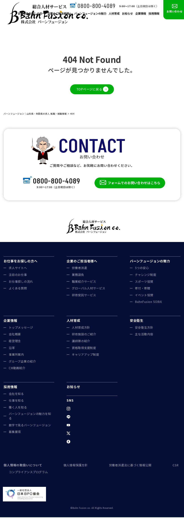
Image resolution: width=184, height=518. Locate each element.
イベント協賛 (144, 296)
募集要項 (15, 432)
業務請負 (78, 275)
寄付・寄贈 (142, 289)
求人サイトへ (18, 268)
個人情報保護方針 (74, 466)
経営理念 (15, 341)
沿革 (12, 348)
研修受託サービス (84, 296)
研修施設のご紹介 (84, 335)
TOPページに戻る (89, 89)
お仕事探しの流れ (21, 282)
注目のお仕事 (18, 275)
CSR (176, 466)
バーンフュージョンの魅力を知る (30, 416)
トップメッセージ (21, 328)
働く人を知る (18, 408)
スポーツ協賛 (144, 282)
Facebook (79, 442)
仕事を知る (16, 401)
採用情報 (154, 15)
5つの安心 (142, 268)
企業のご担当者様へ (59, 15)
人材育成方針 (81, 328)
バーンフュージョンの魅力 (89, 15)
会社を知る (16, 394)
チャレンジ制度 (145, 275)
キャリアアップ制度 (85, 355)
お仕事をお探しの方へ (31, 15)
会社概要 (15, 335)
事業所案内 (16, 355)
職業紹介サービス (84, 282)
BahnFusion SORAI (148, 302)
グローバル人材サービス (88, 289)
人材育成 (113, 15)
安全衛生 (137, 321)
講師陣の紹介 (81, 341)
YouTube (78, 426)
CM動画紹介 (17, 368)
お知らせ (126, 15)
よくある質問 (18, 289)
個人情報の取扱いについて (22, 466)
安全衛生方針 (144, 328)
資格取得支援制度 (84, 348)
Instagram (79, 409)
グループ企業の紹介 (22, 362)
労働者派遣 (79, 268)
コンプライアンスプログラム (28, 472)
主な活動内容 (144, 335)
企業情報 (140, 15)
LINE (75, 417)
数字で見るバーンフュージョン (30, 426)
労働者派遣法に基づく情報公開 (129, 466)
